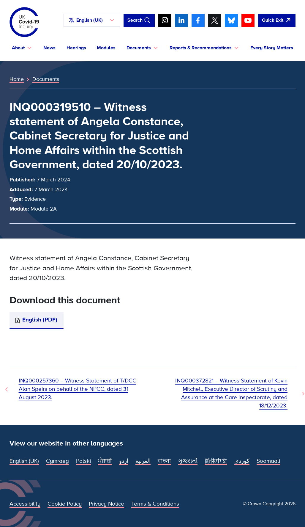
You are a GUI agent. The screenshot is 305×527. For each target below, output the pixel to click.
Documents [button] (139, 48)
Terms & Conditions (155, 504)
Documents (45, 79)
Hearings (76, 48)
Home (17, 79)
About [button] (18, 48)
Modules (106, 48)
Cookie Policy (65, 504)
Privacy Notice (106, 504)
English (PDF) (39, 319)
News (49, 48)
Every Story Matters (271, 48)
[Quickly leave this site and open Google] (276, 20)
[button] (92, 20)
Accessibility (25, 504)
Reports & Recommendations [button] (201, 48)
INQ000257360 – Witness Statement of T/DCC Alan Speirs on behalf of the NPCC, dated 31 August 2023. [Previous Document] (77, 389)
